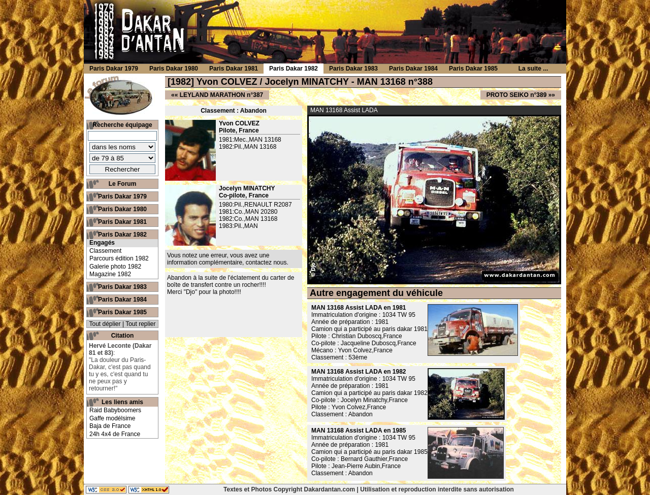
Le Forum (123, 183)
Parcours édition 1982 (119, 258)
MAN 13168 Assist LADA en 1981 (358, 307)
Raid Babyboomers (115, 410)
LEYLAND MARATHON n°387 (222, 94)
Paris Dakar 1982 (122, 234)
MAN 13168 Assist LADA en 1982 (358, 371)
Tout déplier (105, 323)
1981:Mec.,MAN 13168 (250, 139)
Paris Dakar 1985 (122, 312)
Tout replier (140, 323)
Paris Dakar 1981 (122, 221)
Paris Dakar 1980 (122, 209)
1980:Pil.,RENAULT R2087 (255, 204)
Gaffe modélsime (112, 418)
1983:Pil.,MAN (238, 225)
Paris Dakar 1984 (122, 299)
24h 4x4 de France (114, 434)
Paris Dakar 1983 (122, 286)
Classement (105, 250)
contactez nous (266, 262)
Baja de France (110, 426)
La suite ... (533, 68)
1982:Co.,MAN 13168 (248, 218)
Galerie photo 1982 (115, 266)
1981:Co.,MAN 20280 (248, 211)
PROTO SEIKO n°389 (516, 94)
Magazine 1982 (110, 274)
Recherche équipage (122, 124)
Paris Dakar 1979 (122, 196)
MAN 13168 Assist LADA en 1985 (358, 430)
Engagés (102, 242)
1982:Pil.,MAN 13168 (247, 146)
